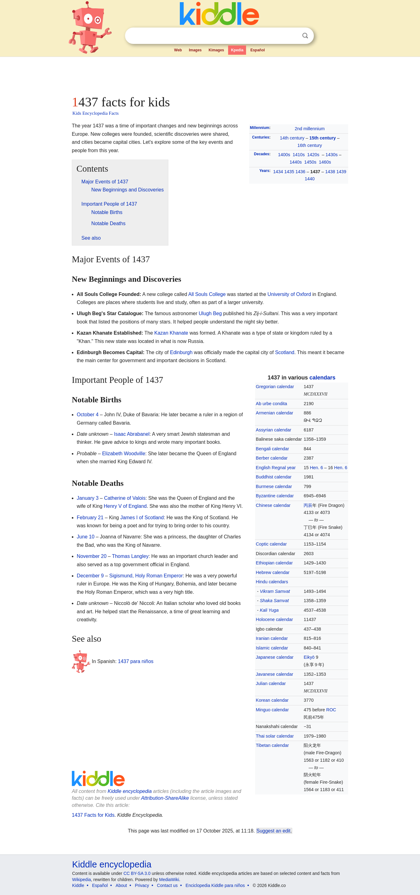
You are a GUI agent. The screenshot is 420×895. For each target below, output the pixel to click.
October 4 (87, 414)
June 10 (85, 536)
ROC (331, 709)
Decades (261, 154)
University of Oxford (289, 294)
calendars (323, 378)
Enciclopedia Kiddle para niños (215, 885)
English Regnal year (276, 467)
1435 (289, 171)
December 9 (90, 575)
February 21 (90, 517)
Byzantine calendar (275, 495)
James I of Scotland (142, 517)
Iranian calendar (272, 638)
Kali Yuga (269, 610)
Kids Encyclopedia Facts (95, 113)
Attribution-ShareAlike (165, 798)
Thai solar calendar (275, 736)
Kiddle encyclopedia (130, 791)
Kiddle (78, 885)
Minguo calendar (272, 709)
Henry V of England (125, 506)
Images (195, 50)
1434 (278, 171)
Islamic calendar (272, 647)
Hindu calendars (272, 581)
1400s (284, 154)
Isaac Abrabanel (131, 434)
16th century (309, 145)
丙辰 (308, 505)
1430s (332, 154)
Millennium (259, 128)
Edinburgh (181, 352)
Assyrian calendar (273, 429)
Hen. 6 (316, 467)
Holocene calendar (274, 619)
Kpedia (237, 50)
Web (178, 50)
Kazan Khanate (171, 333)
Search (305, 36)
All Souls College (207, 294)
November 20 (91, 556)
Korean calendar (272, 700)
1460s (325, 162)
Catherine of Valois (124, 498)
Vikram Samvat (275, 591)
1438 (330, 171)
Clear (292, 36)
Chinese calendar (273, 505)
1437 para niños (136, 661)
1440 (310, 178)
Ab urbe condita (271, 403)
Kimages (216, 50)
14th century (292, 137)
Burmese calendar (274, 486)
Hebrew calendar (273, 572)
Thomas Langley (130, 556)
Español (257, 50)
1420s (313, 154)
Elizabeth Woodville (123, 453)
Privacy (142, 885)
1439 (341, 171)
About (121, 885)
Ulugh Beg (210, 313)
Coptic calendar (271, 544)
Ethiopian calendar (274, 562)
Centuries (260, 137)
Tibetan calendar (272, 745)
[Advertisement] (209, 74)
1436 (300, 171)
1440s (296, 162)
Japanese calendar (275, 657)
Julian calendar (271, 683)
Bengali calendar (272, 448)
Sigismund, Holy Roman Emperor (146, 575)
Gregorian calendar (275, 386)
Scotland (284, 352)
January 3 (87, 498)
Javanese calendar (274, 674)
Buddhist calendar (274, 476)
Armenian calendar (274, 412)
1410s (298, 154)
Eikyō (309, 657)
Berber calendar (272, 458)
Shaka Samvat (274, 600)
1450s (310, 162)
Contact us (167, 885)
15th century (322, 137)
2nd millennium (310, 128)
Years (264, 171)
